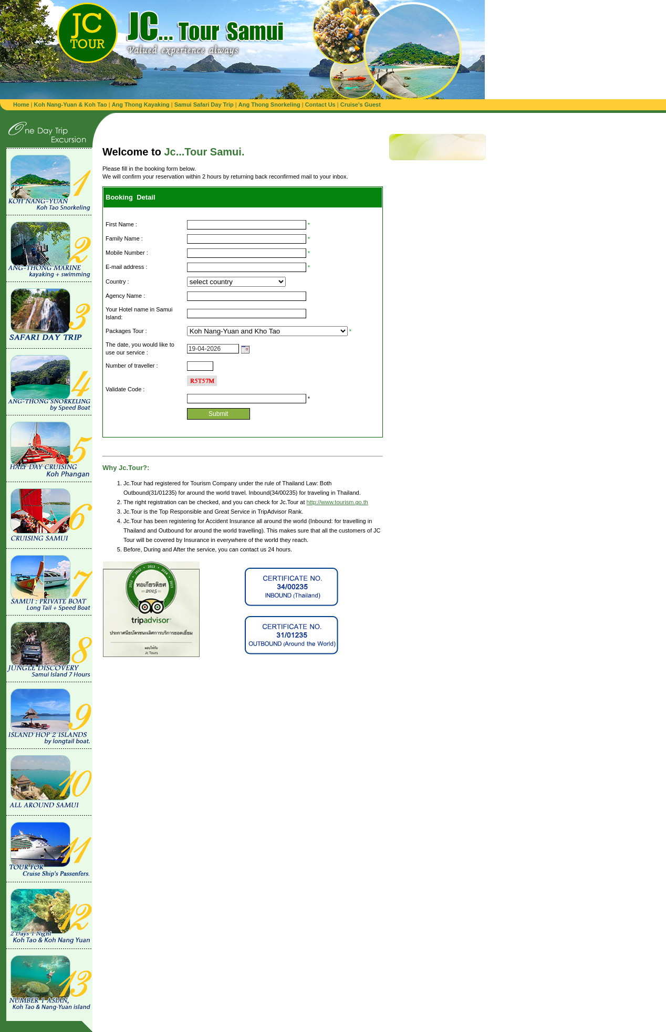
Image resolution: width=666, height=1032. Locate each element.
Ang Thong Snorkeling (270, 104)
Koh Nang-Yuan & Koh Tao (70, 104)
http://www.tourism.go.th (337, 502)
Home (21, 104)
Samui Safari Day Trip (204, 104)
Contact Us (320, 104)
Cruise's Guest (360, 104)
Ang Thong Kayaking (141, 104)
